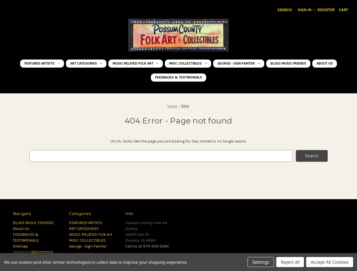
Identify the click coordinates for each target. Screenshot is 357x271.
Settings (260, 262)
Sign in (304, 10)
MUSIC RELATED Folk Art (136, 63)
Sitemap (20, 246)
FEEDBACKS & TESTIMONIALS (178, 77)
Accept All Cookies (330, 262)
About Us (324, 63)
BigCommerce (42, 252)
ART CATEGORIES (86, 63)
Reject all (290, 262)
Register (326, 10)
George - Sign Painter (238, 63)
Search (284, 10)
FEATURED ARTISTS (42, 63)
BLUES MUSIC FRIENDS (288, 63)
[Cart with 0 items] (343, 10)
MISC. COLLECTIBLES (188, 63)
